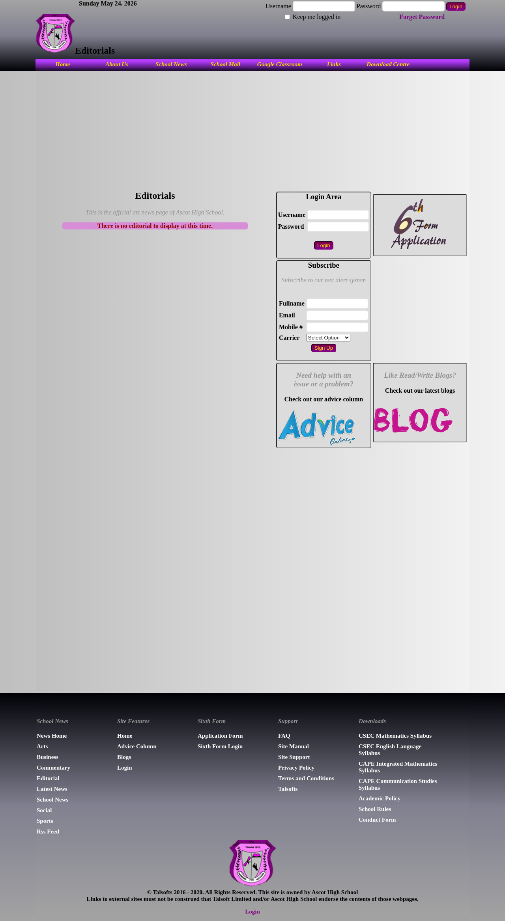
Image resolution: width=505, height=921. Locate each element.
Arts (42, 746)
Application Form (220, 736)
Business (47, 757)
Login (124, 767)
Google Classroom (279, 64)
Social (44, 810)
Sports (45, 821)
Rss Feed (48, 831)
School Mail (225, 64)
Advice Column (137, 746)
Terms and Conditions (306, 778)
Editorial (48, 778)
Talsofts (287, 789)
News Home (52, 736)
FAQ (284, 736)
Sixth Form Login (220, 746)
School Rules (375, 809)
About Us (116, 64)
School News (171, 64)
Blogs (124, 757)
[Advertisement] (252, 130)
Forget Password (422, 16)
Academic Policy (379, 798)
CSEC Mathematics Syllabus (395, 736)
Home (62, 64)
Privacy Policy (296, 767)
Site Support (294, 757)
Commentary (53, 767)
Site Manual (293, 746)
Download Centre (388, 64)
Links (334, 64)
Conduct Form (377, 820)
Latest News (52, 789)
